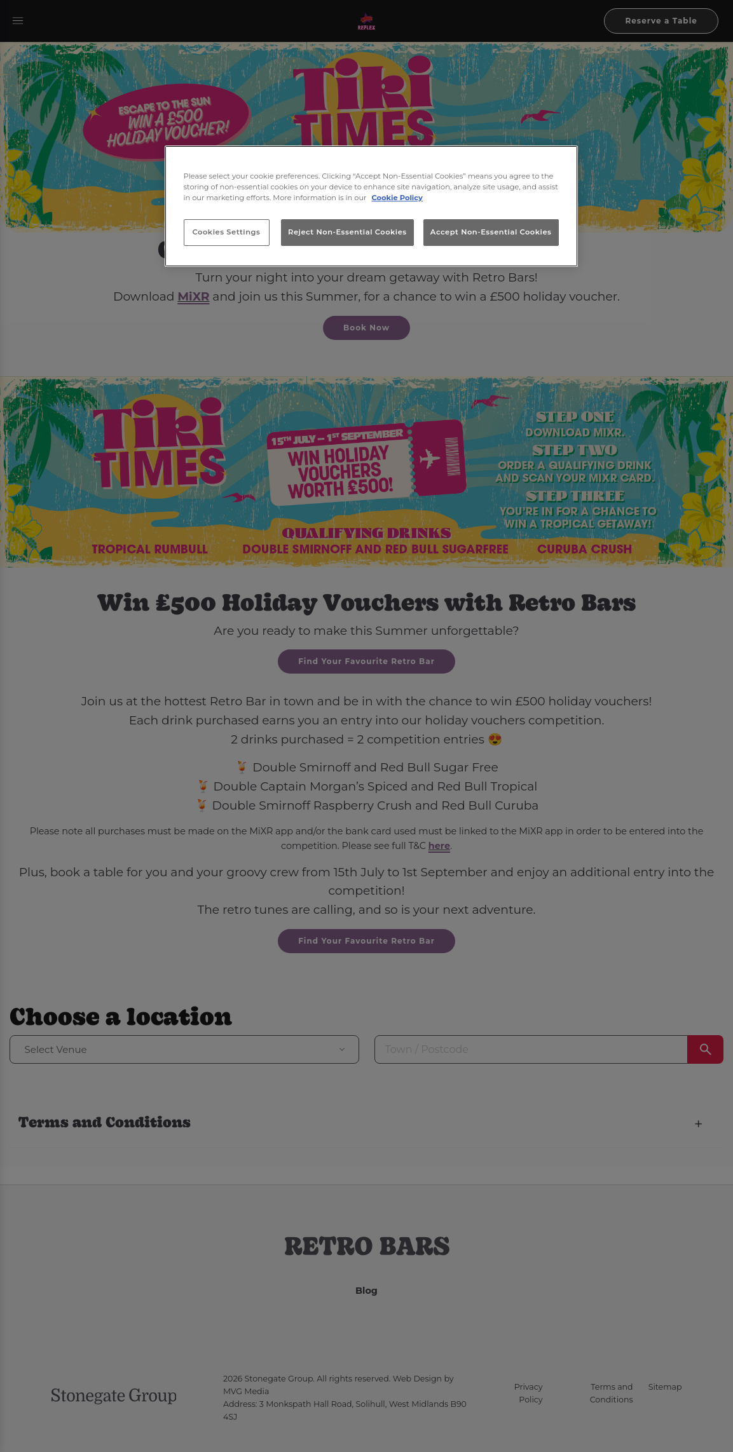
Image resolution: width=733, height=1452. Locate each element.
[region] (371, 207)
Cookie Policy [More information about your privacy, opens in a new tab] (397, 197)
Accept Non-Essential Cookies (491, 231)
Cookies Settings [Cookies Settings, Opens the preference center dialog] (227, 231)
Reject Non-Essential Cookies (347, 231)
